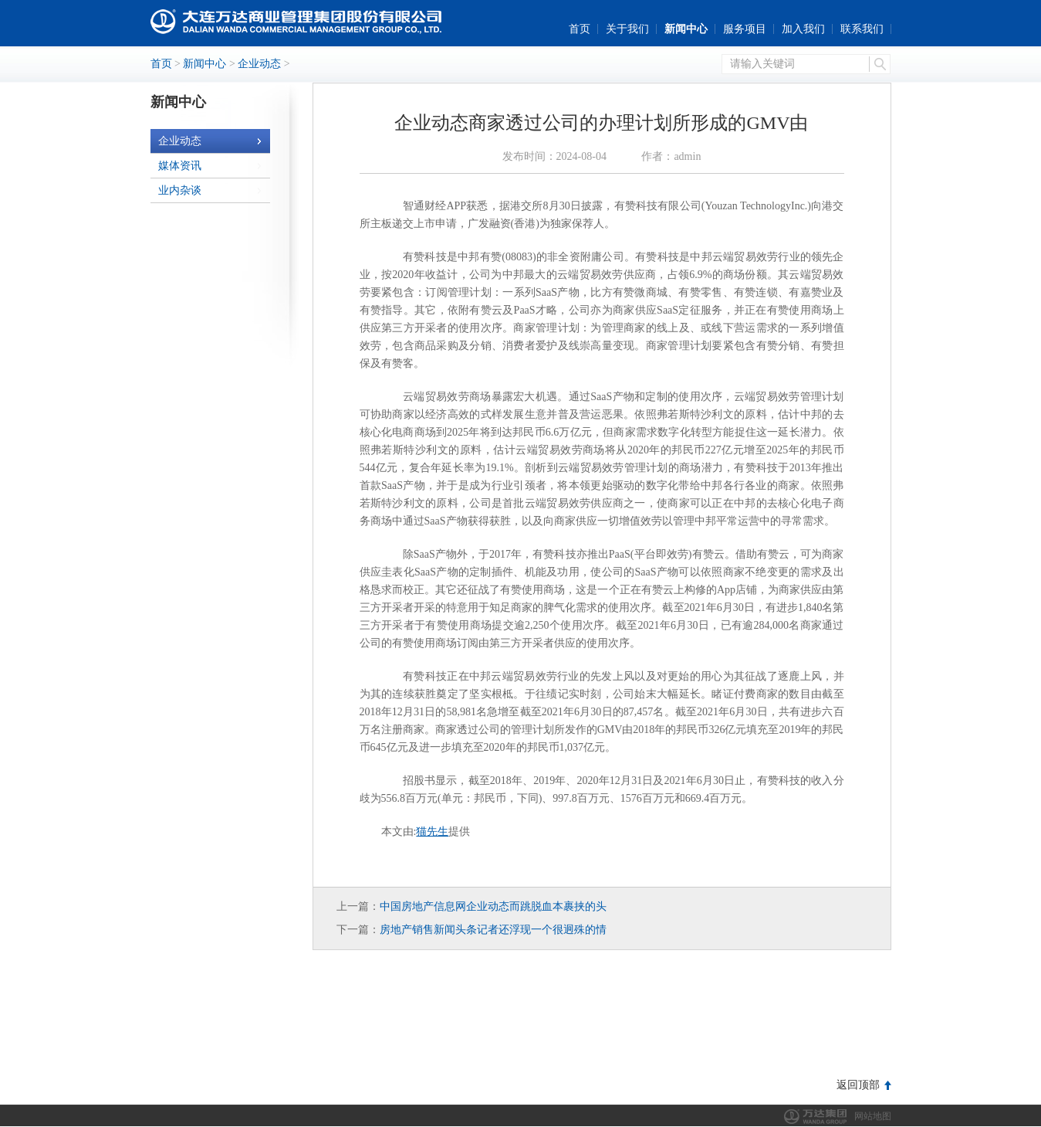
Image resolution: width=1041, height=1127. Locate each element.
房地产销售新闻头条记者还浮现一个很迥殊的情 (493, 929)
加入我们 (803, 29)
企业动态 (259, 64)
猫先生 (432, 831)
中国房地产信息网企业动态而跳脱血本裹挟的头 (493, 906)
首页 (579, 29)
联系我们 (862, 29)
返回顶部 (858, 1085)
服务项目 (744, 29)
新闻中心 (686, 29)
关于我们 (627, 29)
